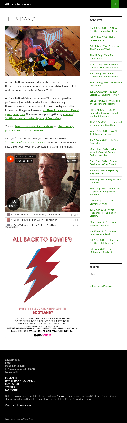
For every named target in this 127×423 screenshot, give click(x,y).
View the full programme (18, 405)
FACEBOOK (11, 390)
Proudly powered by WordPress (19, 419)
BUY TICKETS (12, 383)
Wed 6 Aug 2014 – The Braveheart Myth (101, 202)
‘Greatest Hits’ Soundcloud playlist (25, 142)
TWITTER (10, 386)
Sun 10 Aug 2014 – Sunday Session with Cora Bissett (103, 163)
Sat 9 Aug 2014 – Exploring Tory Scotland (104, 172)
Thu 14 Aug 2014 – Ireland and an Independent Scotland (106, 123)
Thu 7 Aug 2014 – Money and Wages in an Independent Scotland (105, 191)
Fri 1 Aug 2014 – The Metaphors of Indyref (101, 250)
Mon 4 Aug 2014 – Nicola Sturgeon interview (103, 223)
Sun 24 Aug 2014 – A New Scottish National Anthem (103, 29)
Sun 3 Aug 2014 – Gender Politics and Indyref (103, 232)
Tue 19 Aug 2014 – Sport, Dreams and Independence (104, 75)
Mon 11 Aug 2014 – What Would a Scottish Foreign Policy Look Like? (103, 152)
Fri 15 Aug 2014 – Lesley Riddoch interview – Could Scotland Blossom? (104, 112)
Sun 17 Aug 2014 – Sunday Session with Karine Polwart (104, 93)
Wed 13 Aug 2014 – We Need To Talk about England (105, 132)
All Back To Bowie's (18, 4)
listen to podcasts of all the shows (34, 126)
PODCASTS (11, 377)
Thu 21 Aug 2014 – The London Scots (102, 57)
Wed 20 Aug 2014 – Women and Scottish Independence (104, 66)
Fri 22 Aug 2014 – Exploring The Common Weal (104, 48)
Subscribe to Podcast (101, 285)
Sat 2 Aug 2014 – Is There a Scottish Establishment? (104, 241)
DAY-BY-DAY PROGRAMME (20, 380)
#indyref (60, 396)
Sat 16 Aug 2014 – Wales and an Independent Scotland (105, 102)
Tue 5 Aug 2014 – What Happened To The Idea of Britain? (103, 212)
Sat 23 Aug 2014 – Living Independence (102, 39)
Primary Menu (123, 4)
